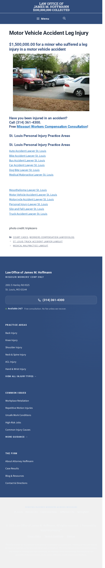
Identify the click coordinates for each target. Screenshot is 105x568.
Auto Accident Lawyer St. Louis (27, 151)
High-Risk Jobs (13, 422)
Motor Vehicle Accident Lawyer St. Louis (33, 195)
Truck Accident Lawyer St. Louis (28, 214)
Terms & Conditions (54, 536)
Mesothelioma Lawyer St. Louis (28, 190)
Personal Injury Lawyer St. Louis (28, 204)
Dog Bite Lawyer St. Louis (24, 170)
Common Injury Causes (17, 430)
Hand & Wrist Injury (15, 369)
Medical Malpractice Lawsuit (30, 245)
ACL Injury (10, 362)
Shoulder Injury (13, 347)
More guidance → (16, 436)
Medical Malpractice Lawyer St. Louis (31, 175)
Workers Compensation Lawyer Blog (51, 237)
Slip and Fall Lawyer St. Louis (26, 209)
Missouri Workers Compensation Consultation (52, 126)
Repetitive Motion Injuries (19, 408)
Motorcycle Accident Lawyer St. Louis (31, 199)
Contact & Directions (16, 483)
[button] (64, 18)
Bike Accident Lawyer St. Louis (27, 156)
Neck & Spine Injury (15, 355)
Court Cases (20, 237)
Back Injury (11, 333)
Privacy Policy (34, 536)
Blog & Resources (14, 476)
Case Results (12, 468)
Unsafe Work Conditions (18, 415)
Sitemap (71, 536)
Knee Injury (11, 340)
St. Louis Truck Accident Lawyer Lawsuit (38, 241)
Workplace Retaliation (17, 401)
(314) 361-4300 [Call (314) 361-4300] (51, 300)
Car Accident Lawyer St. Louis (27, 165)
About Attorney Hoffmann (19, 461)
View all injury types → (20, 376)
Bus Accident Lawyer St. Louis (27, 160)
